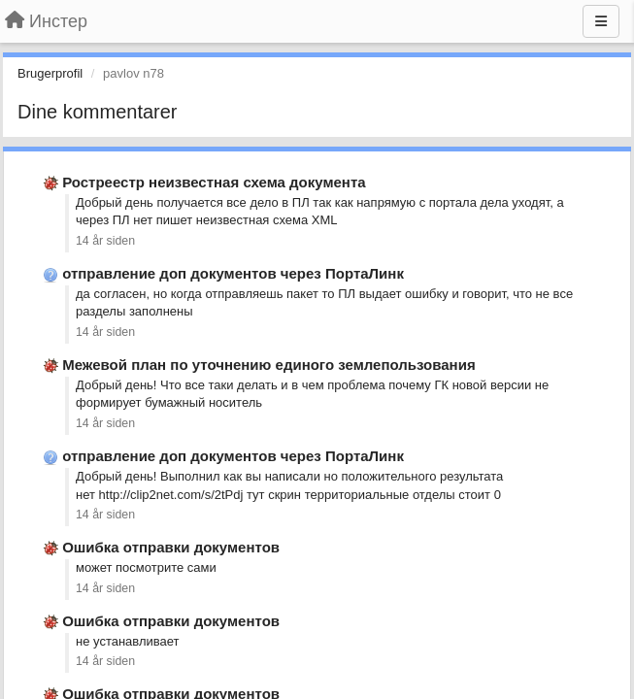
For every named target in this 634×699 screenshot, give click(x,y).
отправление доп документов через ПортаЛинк (233, 273)
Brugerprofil (50, 73)
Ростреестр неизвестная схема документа (213, 182)
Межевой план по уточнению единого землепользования (268, 364)
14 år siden (105, 241)
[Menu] (601, 21)
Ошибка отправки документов (171, 547)
